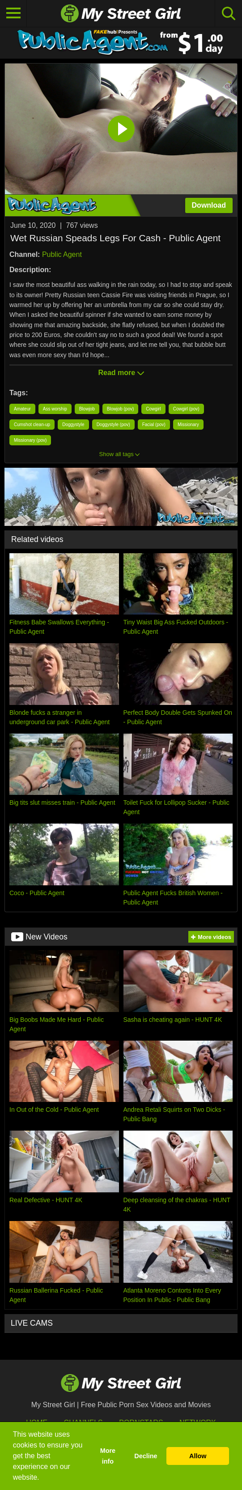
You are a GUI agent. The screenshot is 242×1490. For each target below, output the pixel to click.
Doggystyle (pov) (113, 424)
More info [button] (107, 1456)
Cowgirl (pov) (186, 408)
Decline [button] (145, 1456)
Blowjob (87, 408)
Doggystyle (73, 424)
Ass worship (55, 408)
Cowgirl (153, 408)
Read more (121, 372)
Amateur (22, 408)
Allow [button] (197, 1456)
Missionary (188, 424)
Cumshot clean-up (32, 424)
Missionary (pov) (30, 440)
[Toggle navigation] (13, 13)
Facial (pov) (154, 424)
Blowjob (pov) (120, 408)
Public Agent (62, 254)
